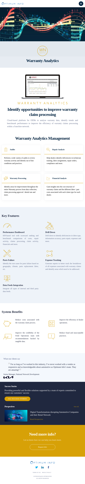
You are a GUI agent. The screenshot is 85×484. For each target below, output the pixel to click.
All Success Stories (17, 399)
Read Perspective (36, 419)
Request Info (42, 447)
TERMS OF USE (37, 472)
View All (77, 406)
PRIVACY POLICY (46, 472)
